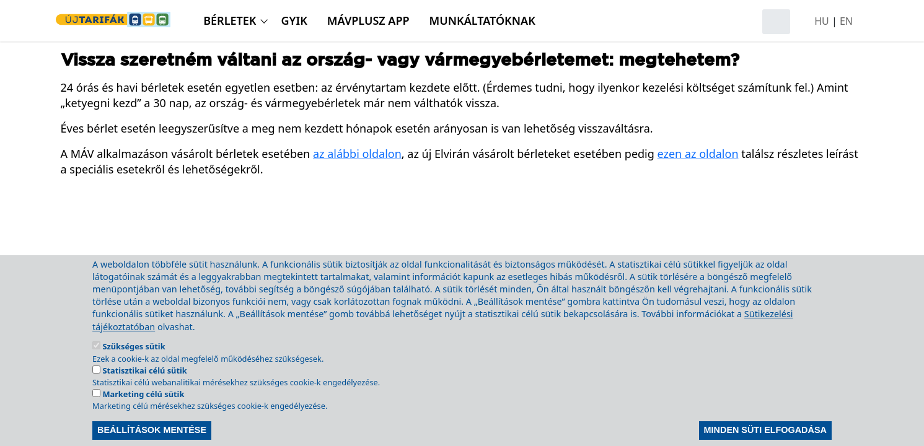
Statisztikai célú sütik (144, 385)
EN (846, 21)
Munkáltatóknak (482, 20)
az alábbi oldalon (357, 153)
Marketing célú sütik (143, 410)
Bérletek (229, 20)
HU (821, 21)
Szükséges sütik (133, 362)
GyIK (294, 20)
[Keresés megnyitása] (776, 21)
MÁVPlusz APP (368, 20)
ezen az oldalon (698, 153)
